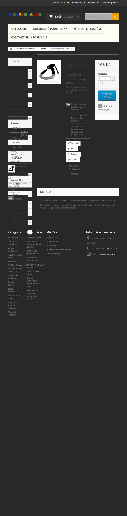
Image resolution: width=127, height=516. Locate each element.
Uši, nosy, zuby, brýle (18, 78)
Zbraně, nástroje (18, 208)
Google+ (73, 154)
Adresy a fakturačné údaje (59, 431)
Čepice (26, 260)
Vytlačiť (74, 174)
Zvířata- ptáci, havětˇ (17, 215)
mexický (24, 290)
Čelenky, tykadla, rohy (16, 196)
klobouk (22, 281)
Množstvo (102, 74)
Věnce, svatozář (15, 187)
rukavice (13, 264)
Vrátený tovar (52, 423)
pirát (11, 304)
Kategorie (19, 29)
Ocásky (16, 142)
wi (21, 311)
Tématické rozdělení (16, 234)
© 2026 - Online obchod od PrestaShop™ (26, 507)
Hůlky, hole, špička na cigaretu (19, 130)
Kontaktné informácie (29, 37)
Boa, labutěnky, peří (19, 168)
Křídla (16, 137)
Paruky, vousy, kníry (18, 97)
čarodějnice (14, 294)
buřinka (13, 285)
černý (26, 294)
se (18, 304)
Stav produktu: (73, 79)
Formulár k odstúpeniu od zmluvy (34, 426)
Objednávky (52, 419)
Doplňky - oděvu (18, 203)
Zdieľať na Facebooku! (74, 167)
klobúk (12, 269)
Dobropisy (51, 427)
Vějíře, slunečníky (15, 158)
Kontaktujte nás (110, 2)
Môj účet (52, 414)
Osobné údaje (53, 435)
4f (20, 269)
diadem (12, 290)
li (29, 264)
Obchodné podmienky (50, 29)
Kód (68, 75)
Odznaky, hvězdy (16, 149)
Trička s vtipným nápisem (18, 224)
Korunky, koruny (16, 177)
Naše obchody (34, 419)
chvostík (24, 299)
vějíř (23, 264)
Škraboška (14, 258)
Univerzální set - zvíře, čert (18, 111)
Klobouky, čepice (19, 104)
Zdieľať (72, 148)
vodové (12, 315)
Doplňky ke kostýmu (16, 121)
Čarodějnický (20, 276)
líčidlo (26, 306)
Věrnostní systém (87, 29)
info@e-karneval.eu (107, 436)
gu (26, 269)
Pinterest (73, 159)
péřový (12, 299)
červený (13, 311)
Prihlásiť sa (93, 2)
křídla (12, 281)
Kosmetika (16, 71)
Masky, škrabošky (16, 87)
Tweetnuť (73, 143)
